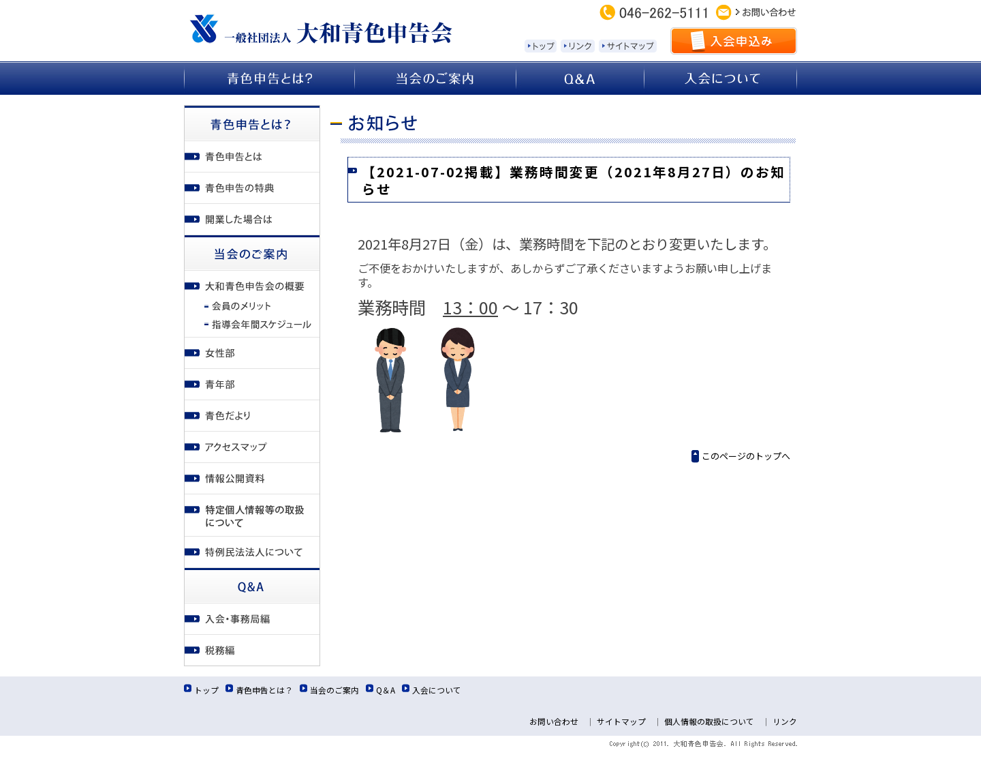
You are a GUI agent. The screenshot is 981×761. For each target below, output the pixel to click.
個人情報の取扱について (709, 721)
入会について (436, 690)
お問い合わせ (553, 721)
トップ (206, 690)
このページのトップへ (746, 455)
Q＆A (385, 690)
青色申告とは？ (264, 690)
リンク (785, 721)
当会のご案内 (334, 690)
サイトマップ (621, 721)
